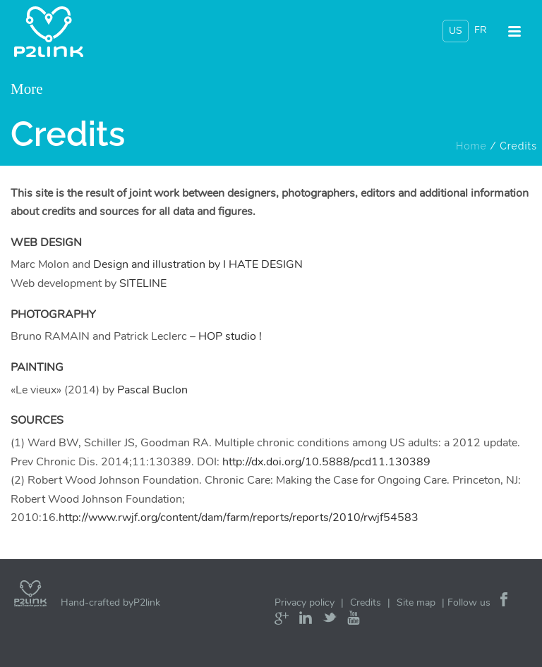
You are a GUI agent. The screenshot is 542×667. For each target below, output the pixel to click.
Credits (365, 602)
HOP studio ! (230, 336)
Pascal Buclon (152, 390)
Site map (416, 602)
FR (480, 30)
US (455, 30)
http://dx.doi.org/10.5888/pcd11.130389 (326, 462)
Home (471, 146)
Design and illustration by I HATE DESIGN (198, 264)
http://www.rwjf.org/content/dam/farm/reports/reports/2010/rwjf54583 (238, 517)
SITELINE (143, 283)
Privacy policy (305, 602)
